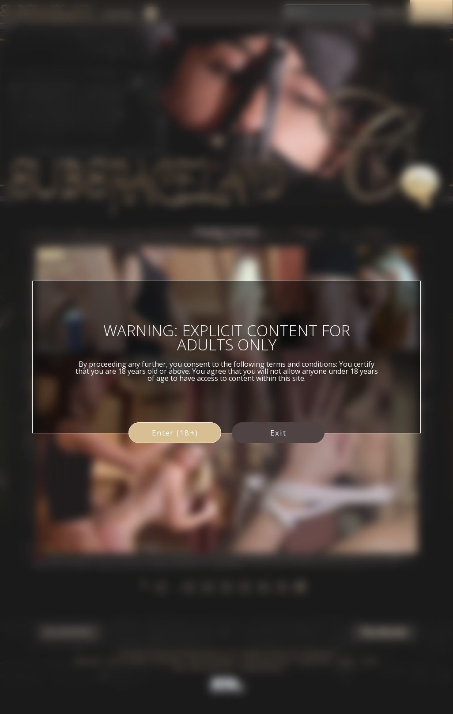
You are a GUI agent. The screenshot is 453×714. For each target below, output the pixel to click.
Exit (278, 433)
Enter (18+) (175, 433)
